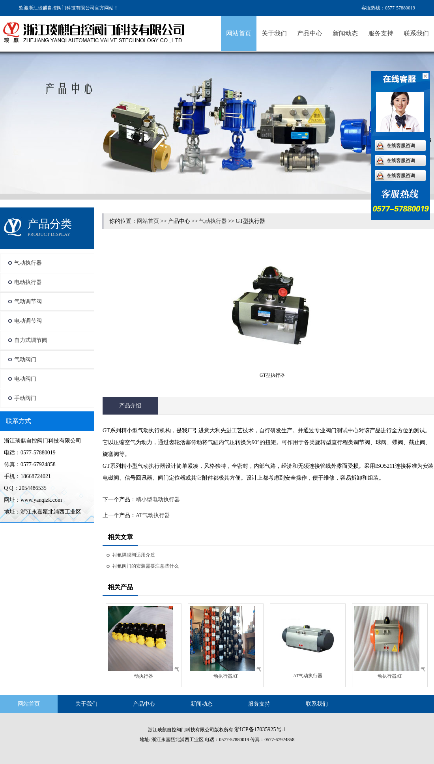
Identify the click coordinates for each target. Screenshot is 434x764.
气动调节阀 (28, 301)
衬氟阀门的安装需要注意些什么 (145, 566)
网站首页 (238, 33)
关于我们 (274, 33)
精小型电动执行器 (158, 499)
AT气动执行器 (153, 515)
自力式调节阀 (30, 340)
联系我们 (416, 33)
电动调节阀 (28, 321)
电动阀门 (25, 379)
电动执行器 (28, 282)
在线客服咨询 (401, 145)
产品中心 (309, 33)
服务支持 (380, 33)
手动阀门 (25, 398)
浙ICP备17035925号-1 (260, 729)
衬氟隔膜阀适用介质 (133, 555)
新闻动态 (345, 33)
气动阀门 (25, 359)
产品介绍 (130, 406)
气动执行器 (28, 263)
